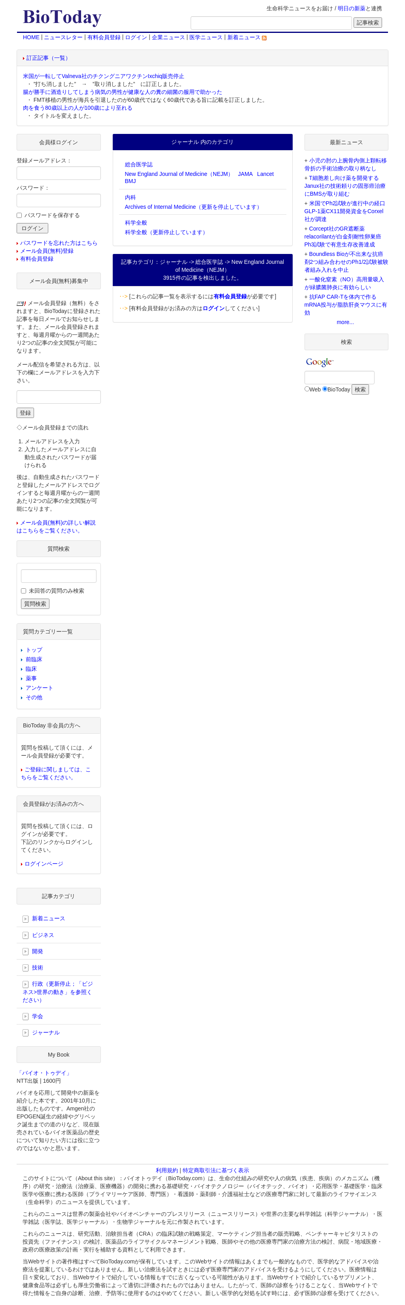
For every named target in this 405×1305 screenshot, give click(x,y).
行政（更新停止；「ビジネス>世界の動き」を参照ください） (58, 992)
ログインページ (44, 863)
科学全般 (136, 222)
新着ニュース (247, 37)
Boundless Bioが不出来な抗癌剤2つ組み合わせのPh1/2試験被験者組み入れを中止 (346, 262)
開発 (33, 951)
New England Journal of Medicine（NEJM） (179, 174)
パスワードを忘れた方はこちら (59, 243)
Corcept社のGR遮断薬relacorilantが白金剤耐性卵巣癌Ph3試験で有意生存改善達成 (343, 236)
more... (345, 322)
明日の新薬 (351, 8)
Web (315, 389)
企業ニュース (168, 37)
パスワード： (33, 188)
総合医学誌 (139, 164)
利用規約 (167, 1170)
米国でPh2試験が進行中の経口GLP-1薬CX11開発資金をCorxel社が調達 (345, 211)
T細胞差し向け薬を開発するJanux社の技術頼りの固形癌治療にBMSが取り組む (345, 186)
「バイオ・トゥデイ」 (44, 1073)
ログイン (136, 37)
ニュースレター (63, 37)
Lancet (265, 174)
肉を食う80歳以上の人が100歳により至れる (77, 108)
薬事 (31, 678)
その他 (34, 697)
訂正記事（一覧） (48, 58)
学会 (33, 1016)
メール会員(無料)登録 (47, 251)
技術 (33, 967)
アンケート (39, 688)
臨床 (31, 669)
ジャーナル (41, 1032)
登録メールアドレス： (44, 160)
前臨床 (34, 659)
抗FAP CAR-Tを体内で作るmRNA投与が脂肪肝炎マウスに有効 (346, 305)
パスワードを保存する (52, 215)
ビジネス (38, 935)
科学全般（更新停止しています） (166, 232)
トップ (34, 650)
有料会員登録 (104, 37)
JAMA (245, 174)
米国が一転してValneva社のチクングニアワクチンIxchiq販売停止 (103, 76)
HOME (31, 37)
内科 (130, 197)
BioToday (338, 389)
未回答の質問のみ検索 (56, 591)
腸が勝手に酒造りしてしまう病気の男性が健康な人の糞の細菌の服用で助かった (122, 92)
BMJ (130, 181)
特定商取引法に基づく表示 (216, 1170)
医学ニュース (206, 37)
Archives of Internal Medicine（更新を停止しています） (194, 207)
